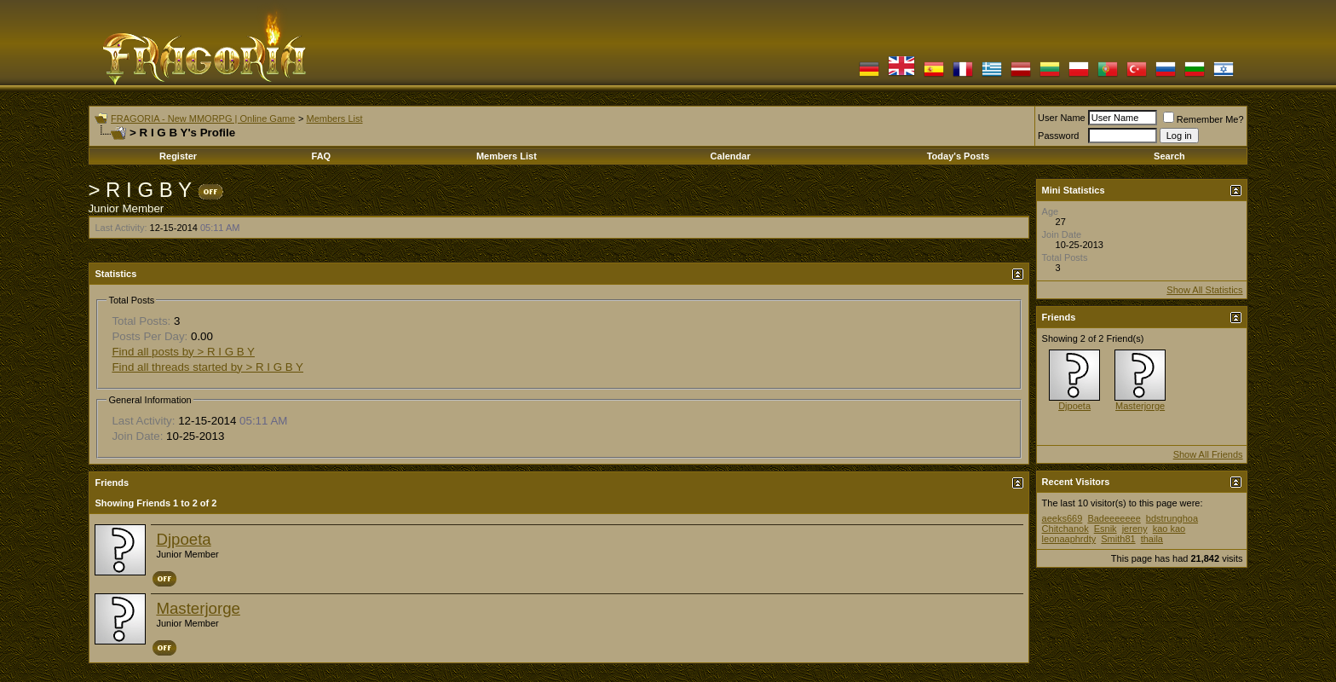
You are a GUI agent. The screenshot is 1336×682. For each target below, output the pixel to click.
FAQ (321, 156)
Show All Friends (1208, 454)
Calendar (731, 156)
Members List (334, 118)
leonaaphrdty (1069, 539)
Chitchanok (1065, 528)
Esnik (1105, 528)
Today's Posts (958, 156)
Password (1058, 135)
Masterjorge (198, 608)
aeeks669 (1062, 518)
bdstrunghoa (1172, 518)
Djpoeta (183, 539)
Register (178, 156)
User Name (1062, 118)
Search (1169, 156)
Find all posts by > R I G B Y (183, 351)
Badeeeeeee (1113, 518)
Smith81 (1118, 539)
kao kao (1169, 528)
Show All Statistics (1204, 290)
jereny (1135, 528)
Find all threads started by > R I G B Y (207, 367)
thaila (1152, 539)
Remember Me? (1203, 119)
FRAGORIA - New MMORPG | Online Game (203, 118)
